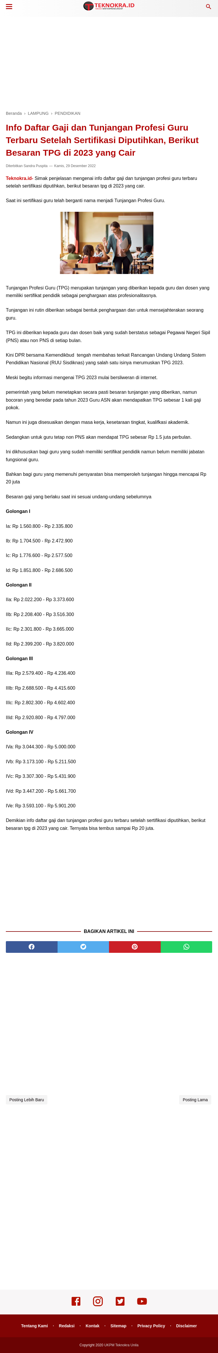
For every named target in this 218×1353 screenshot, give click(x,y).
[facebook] (32, 947)
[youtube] (142, 1305)
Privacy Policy (151, 1325)
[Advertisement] (109, 61)
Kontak (92, 1325)
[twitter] (83, 947)
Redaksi (67, 1325)
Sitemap (118, 1325)
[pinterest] (135, 947)
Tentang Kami (34, 1325)
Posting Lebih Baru (26, 1099)
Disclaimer (186, 1325)
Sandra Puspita (36, 166)
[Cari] (208, 8)
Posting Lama (195, 1099)
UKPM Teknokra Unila (121, 1345)
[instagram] (98, 1305)
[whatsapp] (186, 947)
